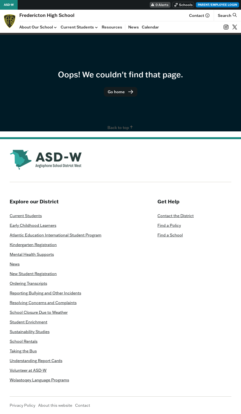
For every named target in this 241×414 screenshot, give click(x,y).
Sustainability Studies (30, 331)
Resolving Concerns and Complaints (43, 302)
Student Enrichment (28, 322)
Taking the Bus (23, 351)
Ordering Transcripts (28, 283)
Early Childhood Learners (33, 225)
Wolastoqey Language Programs (39, 380)
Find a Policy (169, 225)
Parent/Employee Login (217, 5)
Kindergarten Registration (33, 244)
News (133, 27)
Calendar (150, 27)
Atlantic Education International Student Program (55, 235)
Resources (112, 27)
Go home (121, 92)
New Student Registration (33, 273)
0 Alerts (160, 5)
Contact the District (175, 215)
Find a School (170, 235)
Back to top (120, 127)
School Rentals (23, 341)
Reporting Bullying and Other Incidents (45, 293)
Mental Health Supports (32, 254)
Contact (199, 15)
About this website (55, 405)
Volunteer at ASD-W (28, 370)
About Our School (38, 27)
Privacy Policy (22, 405)
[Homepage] (46, 15)
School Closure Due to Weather (39, 312)
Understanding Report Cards (36, 360)
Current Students (80, 27)
